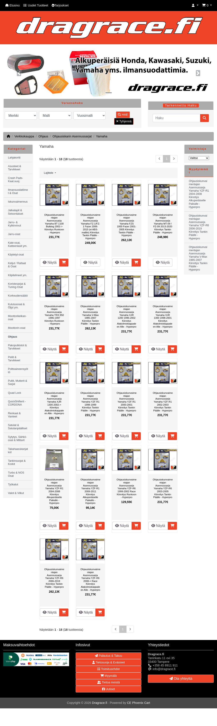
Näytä (49, 262)
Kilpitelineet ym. (17, 275)
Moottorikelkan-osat (17, 318)
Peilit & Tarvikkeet (14, 359)
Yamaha (101, 136)
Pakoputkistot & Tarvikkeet (17, 347)
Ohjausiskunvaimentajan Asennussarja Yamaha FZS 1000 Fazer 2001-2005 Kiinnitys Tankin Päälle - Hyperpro (127, 225)
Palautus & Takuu (108, 655)
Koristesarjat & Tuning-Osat (17, 285)
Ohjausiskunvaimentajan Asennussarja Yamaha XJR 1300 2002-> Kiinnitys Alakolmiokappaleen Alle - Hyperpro (54, 403)
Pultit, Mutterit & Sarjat (17, 382)
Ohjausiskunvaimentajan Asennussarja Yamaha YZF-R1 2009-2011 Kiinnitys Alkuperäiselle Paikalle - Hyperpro (90, 491)
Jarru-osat (14, 234)
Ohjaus (43, 136)
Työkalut (13, 484)
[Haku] (176, 118)
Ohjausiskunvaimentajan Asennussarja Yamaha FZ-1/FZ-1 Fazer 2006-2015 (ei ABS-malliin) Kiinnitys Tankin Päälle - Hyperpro (90, 227)
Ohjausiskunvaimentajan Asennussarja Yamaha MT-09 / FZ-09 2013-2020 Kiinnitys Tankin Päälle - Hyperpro (163, 224)
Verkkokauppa (24, 136)
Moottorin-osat (16, 327)
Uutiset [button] (108, 689)
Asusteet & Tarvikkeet (14, 168)
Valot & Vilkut (16, 493)
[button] (195, 5)
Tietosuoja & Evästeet (108, 662)
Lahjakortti (14, 157)
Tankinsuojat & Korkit (17, 462)
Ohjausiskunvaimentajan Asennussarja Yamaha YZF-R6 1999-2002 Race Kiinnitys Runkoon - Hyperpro (127, 488)
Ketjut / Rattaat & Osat (17, 265)
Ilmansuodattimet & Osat (18, 191)
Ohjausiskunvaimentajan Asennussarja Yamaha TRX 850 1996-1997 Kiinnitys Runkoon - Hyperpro (54, 315)
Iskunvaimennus (18, 201)
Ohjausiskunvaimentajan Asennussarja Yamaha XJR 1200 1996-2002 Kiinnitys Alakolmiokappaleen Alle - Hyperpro (127, 316)
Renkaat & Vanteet (14, 415)
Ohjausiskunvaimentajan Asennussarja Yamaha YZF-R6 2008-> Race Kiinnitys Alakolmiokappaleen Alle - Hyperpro (90, 579)
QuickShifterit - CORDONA (17, 403)
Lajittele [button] (49, 172)
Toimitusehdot (108, 669)
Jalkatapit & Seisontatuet (15, 212)
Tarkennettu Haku (181, 105)
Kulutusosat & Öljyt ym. (16, 306)
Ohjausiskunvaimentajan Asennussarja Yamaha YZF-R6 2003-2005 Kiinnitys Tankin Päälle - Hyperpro (163, 488)
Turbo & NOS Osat (16, 474)
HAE (123, 114)
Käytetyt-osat (16, 254)
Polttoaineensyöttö (18, 371)
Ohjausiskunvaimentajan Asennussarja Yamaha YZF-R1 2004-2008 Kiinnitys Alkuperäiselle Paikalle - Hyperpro (54, 491)
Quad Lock (14, 392)
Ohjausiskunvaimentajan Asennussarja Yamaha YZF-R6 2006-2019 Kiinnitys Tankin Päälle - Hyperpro (54, 578)
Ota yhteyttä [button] (180, 678)
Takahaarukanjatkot (18, 451)
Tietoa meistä (108, 682)
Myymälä (108, 675)
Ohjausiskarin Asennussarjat (72, 136)
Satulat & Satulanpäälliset (17, 427)
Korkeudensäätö (18, 295)
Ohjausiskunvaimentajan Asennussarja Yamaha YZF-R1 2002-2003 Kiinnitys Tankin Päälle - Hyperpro (163, 402)
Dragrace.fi (99, 702)
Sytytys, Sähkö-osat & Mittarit (17, 438)
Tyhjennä (123, 121)
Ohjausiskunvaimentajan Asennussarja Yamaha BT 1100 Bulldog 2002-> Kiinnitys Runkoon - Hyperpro (54, 224)
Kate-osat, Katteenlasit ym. (17, 244)
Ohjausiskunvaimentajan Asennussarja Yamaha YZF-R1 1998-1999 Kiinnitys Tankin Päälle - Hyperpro (90, 402)
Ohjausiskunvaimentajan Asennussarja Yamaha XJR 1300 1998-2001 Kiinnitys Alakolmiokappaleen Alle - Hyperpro (163, 316)
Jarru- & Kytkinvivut (14, 224)
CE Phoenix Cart (138, 702)
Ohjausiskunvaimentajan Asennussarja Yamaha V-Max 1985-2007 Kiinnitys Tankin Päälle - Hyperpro (90, 315)
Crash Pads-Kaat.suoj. (15, 180)
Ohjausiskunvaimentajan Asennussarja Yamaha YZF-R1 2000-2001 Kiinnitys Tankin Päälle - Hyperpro (127, 402)
